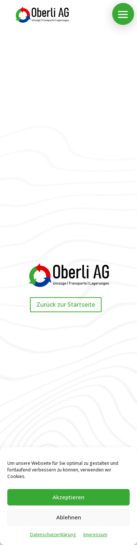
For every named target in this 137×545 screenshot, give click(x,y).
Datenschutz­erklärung (53, 534)
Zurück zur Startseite (66, 305)
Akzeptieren (68, 497)
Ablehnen (68, 517)
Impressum (95, 534)
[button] (123, 14)
